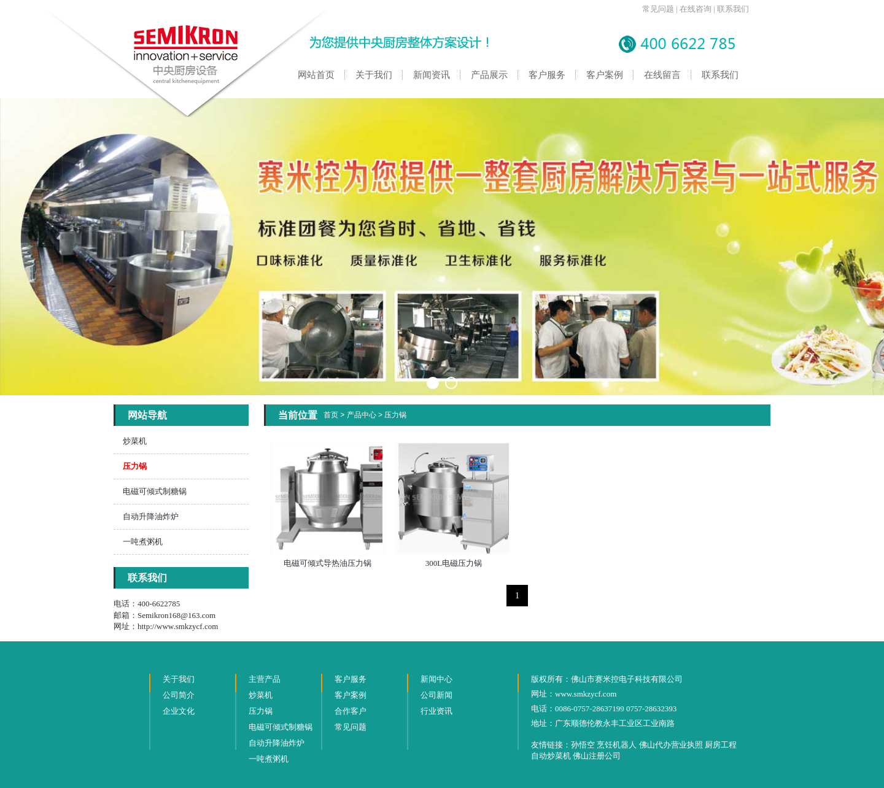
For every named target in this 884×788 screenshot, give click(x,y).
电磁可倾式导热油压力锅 (327, 563)
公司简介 (179, 695)
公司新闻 (436, 695)
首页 (331, 415)
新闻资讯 (431, 75)
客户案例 (604, 75)
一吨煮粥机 (143, 541)
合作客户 (350, 711)
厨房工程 (721, 744)
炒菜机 (135, 441)
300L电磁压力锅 (453, 563)
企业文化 (179, 711)
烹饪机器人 (617, 744)
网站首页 (316, 75)
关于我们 (373, 75)
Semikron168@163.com (176, 615)
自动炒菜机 (551, 755)
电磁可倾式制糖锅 (155, 491)
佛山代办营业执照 (671, 744)
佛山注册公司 (597, 755)
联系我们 (733, 9)
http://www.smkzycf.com (178, 626)
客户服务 (547, 75)
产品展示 (489, 75)
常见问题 (658, 9)
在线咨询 (695, 9)
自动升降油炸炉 (151, 516)
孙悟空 (583, 744)
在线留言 (662, 75)
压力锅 (395, 415)
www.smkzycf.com (585, 693)
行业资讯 (436, 711)
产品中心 (361, 415)
